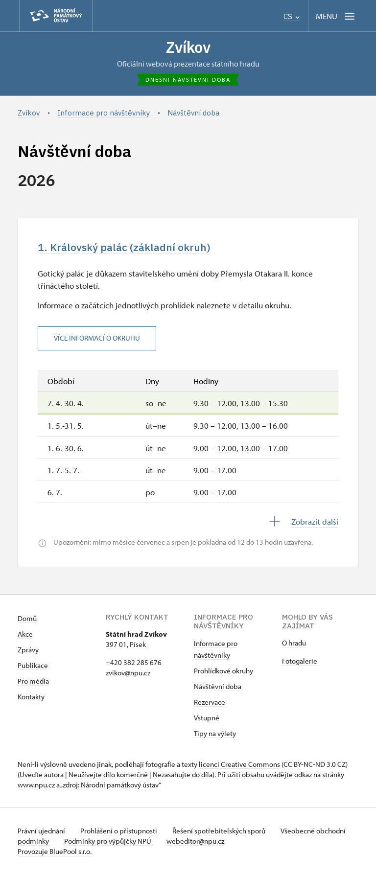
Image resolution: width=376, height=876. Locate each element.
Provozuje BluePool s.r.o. (55, 853)
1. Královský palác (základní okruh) (129, 249)
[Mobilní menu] (336, 16)
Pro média (33, 683)
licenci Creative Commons (239, 766)
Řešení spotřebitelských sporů (223, 832)
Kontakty (31, 698)
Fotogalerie (299, 663)
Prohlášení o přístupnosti (121, 832)
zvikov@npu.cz (128, 674)
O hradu (294, 644)
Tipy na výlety (215, 735)
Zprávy (28, 651)
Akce (25, 636)
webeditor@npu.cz (230, 843)
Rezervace (209, 704)
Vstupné (206, 719)
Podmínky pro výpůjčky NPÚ (141, 843)
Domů (27, 620)
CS (291, 16)
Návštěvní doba (217, 688)
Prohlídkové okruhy (223, 672)
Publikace (33, 667)
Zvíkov (188, 47)
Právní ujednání (42, 832)
